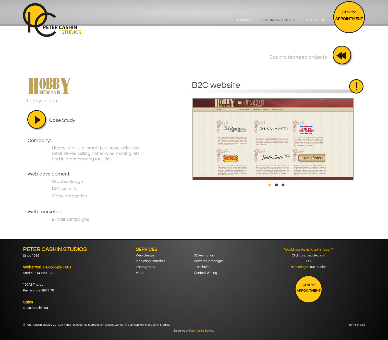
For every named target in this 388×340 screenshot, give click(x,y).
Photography (145, 267)
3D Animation (204, 255)
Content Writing (205, 273)
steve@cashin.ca (35, 308)
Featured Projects (278, 20)
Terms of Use (357, 324)
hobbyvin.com (43, 100)
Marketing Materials (150, 261)
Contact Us (315, 20)
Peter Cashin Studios (201, 330)
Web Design (145, 255)
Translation (202, 267)
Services (243, 20)
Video (140, 273)
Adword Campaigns (209, 261)
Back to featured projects (298, 57)
